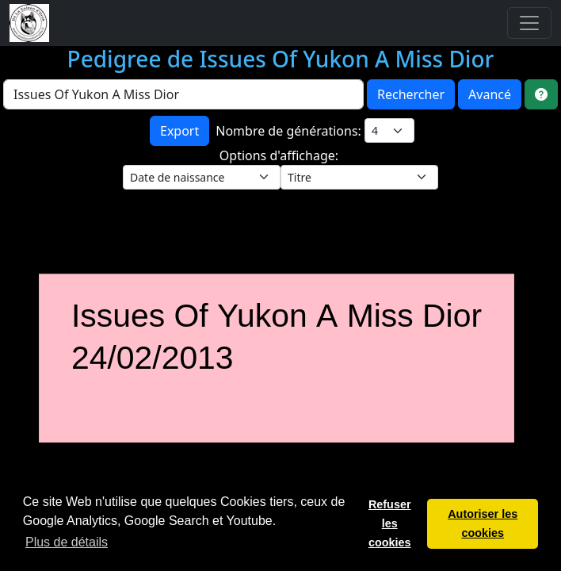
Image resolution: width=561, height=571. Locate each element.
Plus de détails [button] (66, 542)
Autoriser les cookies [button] (482, 523)
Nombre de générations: (290, 131)
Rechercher (411, 94)
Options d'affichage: (280, 155)
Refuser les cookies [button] (389, 523)
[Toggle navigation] (529, 23)
